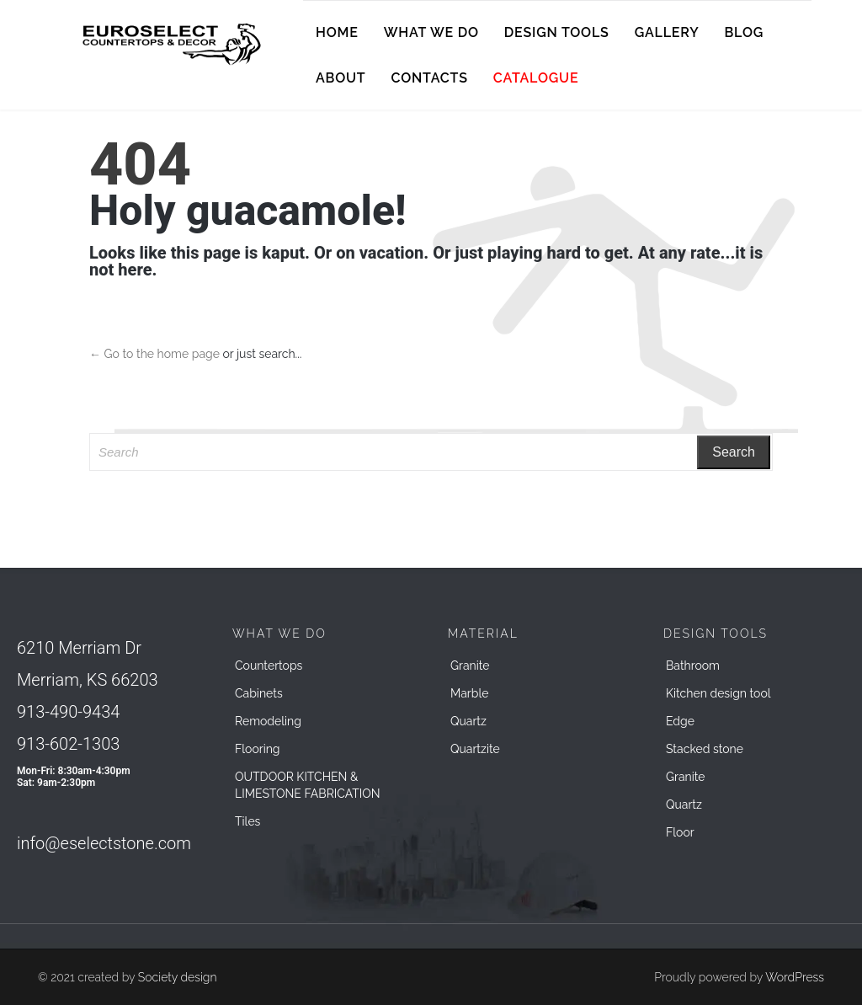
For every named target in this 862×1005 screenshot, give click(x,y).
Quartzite (475, 749)
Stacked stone (704, 749)
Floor (680, 832)
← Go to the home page (154, 354)
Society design (177, 977)
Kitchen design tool (718, 693)
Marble (469, 693)
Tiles (247, 821)
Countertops (268, 665)
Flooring (257, 749)
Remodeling (268, 721)
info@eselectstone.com (104, 843)
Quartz (468, 721)
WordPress (794, 977)
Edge (680, 721)
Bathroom (693, 665)
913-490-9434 (68, 712)
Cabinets (259, 693)
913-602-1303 (68, 744)
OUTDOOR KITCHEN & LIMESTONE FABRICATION (307, 785)
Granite (470, 665)
